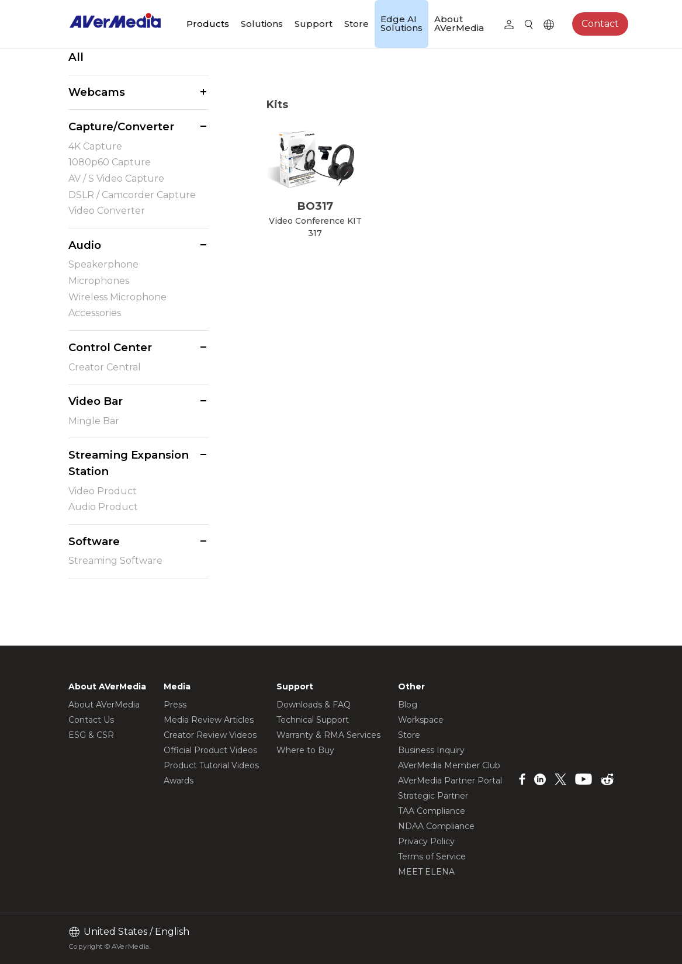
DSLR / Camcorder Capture (132, 194)
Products (207, 23)
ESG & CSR (91, 735)
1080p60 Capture (109, 162)
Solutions (262, 23)
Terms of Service (432, 856)
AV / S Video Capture (116, 178)
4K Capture (95, 146)
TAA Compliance (431, 811)
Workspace (421, 720)
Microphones (98, 280)
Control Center (110, 347)
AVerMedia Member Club (449, 765)
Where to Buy (305, 750)
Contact (600, 23)
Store (356, 23)
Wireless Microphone (117, 297)
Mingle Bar (93, 420)
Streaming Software (115, 560)
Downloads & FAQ (313, 704)
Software (94, 541)
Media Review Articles (209, 720)
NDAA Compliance (436, 826)
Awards (178, 780)
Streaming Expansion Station (128, 463)
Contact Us (91, 720)
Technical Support (312, 720)
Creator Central (104, 367)
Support (314, 23)
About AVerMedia (459, 23)
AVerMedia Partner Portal (450, 780)
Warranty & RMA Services (328, 735)
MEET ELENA (426, 871)
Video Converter (106, 210)
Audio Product (103, 506)
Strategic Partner (433, 795)
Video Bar (95, 401)
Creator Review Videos (210, 735)
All (76, 57)
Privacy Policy (426, 841)
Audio (84, 245)
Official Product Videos (210, 750)
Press (175, 704)
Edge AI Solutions (401, 23)
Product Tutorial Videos (211, 765)
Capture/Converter (121, 126)
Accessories (94, 312)
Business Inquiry (431, 750)
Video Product (102, 491)
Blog (407, 704)
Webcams (96, 92)
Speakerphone (103, 264)
